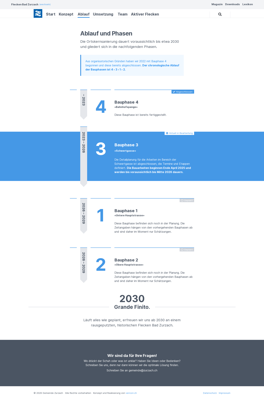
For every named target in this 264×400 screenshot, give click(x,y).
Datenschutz (210, 393)
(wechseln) (45, 4)
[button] (220, 14)
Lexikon (247, 4)
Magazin (217, 4)
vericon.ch (131, 393)
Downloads (232, 4)
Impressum (224, 393)
